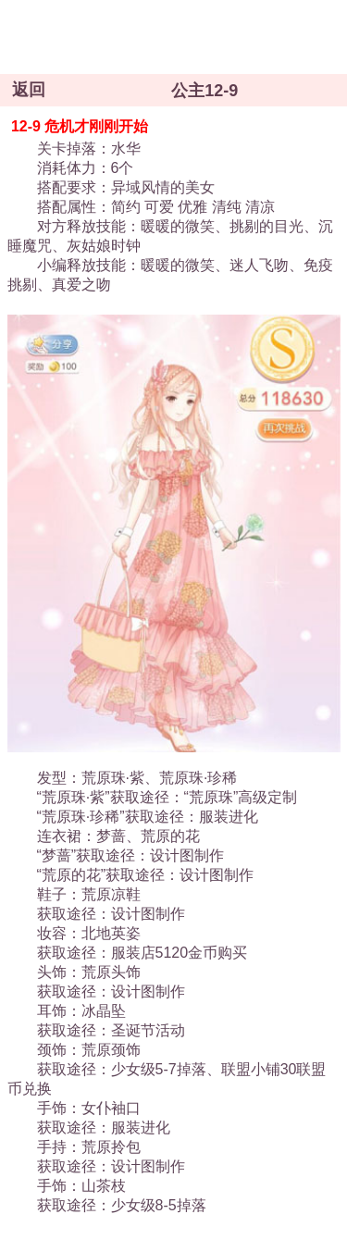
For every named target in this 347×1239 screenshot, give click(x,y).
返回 (28, 90)
